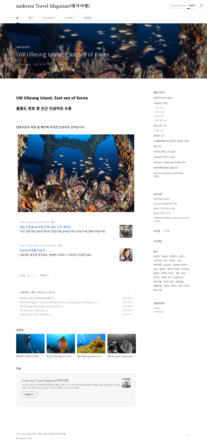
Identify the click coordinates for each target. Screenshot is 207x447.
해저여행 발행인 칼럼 (166, 167)
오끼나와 (185, 268)
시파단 (166, 285)
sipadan (167, 264)
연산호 (172, 260)
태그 (30, 18)
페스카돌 (157, 281)
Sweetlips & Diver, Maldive (34, 315)
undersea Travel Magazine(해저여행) (53, 6)
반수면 (159, 116)
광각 (33, 293)
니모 (179, 260)
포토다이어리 (163, 97)
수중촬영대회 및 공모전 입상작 (171, 141)
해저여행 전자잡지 (162, 199)
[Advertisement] (76, 243)
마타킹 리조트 (167, 273)
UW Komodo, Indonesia (32, 311)
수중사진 (24, 293)
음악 (157, 146)
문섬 (156, 268)
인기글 (166, 230)
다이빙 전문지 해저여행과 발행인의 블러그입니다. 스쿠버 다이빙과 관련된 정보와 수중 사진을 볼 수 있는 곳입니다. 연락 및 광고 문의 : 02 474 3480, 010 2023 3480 (71, 387)
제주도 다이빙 (173, 268)
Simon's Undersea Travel (170, 162)
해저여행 (157, 264)
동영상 (159, 135)
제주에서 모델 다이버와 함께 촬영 (36, 299)
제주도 (174, 285)
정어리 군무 (168, 281)
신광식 (182, 256)
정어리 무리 (166, 277)
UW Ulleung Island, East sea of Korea (40, 307)
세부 (178, 273)
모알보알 (179, 281)
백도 (165, 260)
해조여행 (161, 120)
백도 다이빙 (184, 285)
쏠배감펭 (157, 285)
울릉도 (156, 273)
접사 (159, 111)
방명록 (87, 18)
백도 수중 (158, 290)
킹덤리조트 (178, 277)
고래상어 (173, 256)
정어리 (156, 277)
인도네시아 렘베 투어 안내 (165, 203)
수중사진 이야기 (164, 157)
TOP (188, 436)
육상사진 (160, 125)
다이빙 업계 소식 (165, 151)
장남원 (164, 256)
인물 (159, 130)
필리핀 (156, 256)
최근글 (157, 230)
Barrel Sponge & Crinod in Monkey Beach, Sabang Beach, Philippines (57, 303)
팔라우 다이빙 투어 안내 (164, 208)
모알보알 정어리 (180, 264)
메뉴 (159, 92)
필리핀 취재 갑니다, (162, 213)
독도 (183, 273)
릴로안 (162, 268)
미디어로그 (49, 18)
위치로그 (69, 18)
